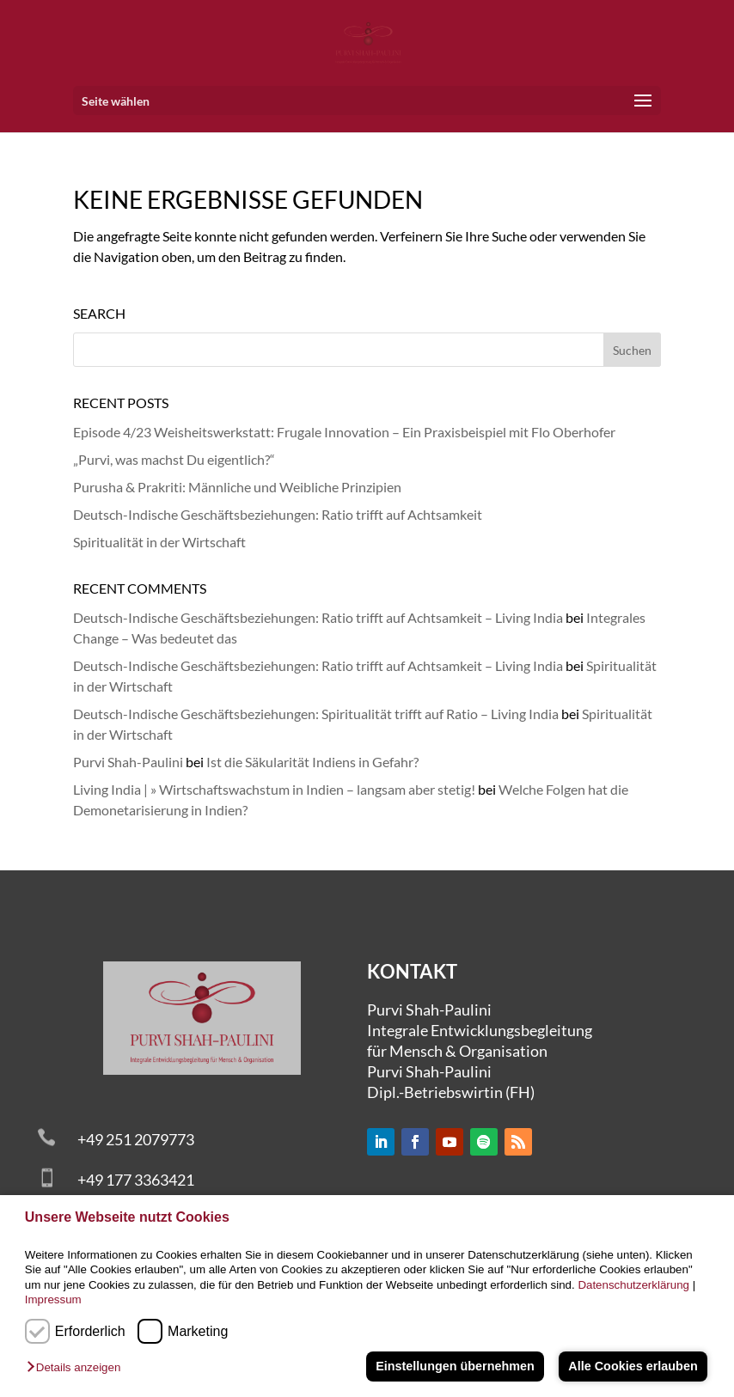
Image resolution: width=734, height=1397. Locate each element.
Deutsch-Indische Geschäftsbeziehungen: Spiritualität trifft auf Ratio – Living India (316, 713)
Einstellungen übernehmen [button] (455, 1366)
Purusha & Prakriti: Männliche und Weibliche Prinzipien (237, 487)
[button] (78, 1368)
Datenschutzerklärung (633, 1284)
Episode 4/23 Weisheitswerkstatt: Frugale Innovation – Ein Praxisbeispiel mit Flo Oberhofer (344, 432)
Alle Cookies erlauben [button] (632, 1366)
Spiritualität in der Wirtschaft (159, 542)
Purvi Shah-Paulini (128, 761)
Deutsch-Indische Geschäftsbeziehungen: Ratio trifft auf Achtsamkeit (277, 514)
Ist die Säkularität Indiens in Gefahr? (312, 761)
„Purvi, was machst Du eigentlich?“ (174, 459)
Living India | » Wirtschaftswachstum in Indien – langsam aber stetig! (274, 789)
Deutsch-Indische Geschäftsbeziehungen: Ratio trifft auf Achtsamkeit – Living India (318, 617)
